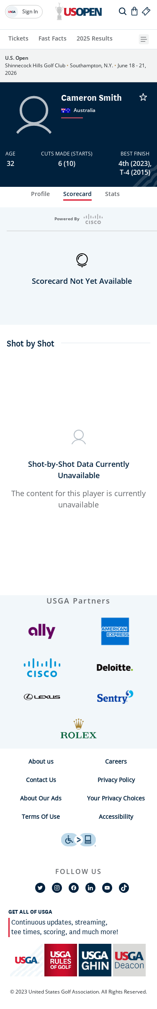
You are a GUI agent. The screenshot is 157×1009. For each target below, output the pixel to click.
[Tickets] (18, 39)
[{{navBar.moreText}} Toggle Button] (145, 39)
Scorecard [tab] (77, 194)
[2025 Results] (95, 39)
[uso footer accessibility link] (78, 840)
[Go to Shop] (134, 11)
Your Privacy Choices (116, 798)
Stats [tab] (112, 194)
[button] (41, 636)
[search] (123, 11)
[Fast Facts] (53, 39)
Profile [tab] (40, 194)
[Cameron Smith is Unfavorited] (143, 97)
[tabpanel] (78, 401)
